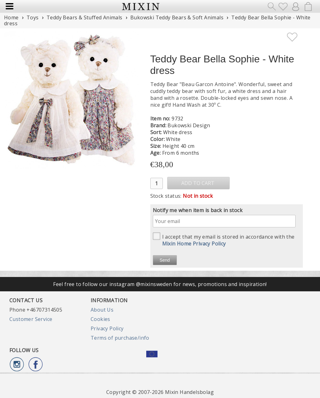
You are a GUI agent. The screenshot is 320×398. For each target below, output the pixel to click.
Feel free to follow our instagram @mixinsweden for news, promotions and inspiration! (160, 284)
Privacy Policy (107, 328)
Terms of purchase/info (120, 337)
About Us (102, 309)
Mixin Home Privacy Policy (194, 243)
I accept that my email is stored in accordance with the (224, 239)
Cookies (100, 319)
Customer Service (30, 319)
